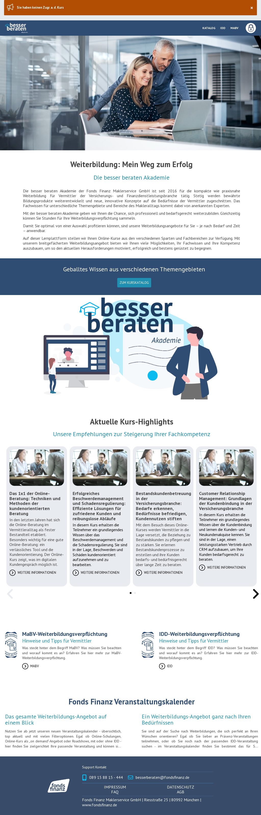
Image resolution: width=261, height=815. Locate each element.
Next (254, 590)
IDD (222, 28)
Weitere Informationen (37, 572)
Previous (8, 590)
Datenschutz (180, 787)
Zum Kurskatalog (134, 282)
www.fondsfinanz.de (99, 804)
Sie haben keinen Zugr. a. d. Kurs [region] (135, 7)
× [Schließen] (251, 7)
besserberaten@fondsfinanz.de (162, 777)
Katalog (208, 28)
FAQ (115, 792)
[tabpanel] (36, 516)
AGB (180, 792)
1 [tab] (129, 592)
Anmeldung (251, 28)
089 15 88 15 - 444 (106, 777)
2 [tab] (134, 592)
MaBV (234, 28)
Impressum (115, 787)
